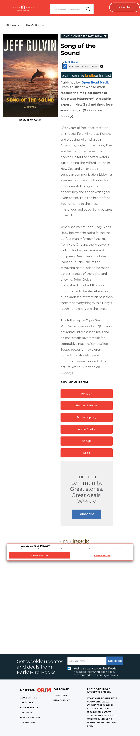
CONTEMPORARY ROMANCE (90, 36)
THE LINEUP (26, 713)
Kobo (86, 453)
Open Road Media (95, 82)
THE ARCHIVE (26, 703)
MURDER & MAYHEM (30, 717)
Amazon (86, 393)
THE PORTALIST (28, 722)
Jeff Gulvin (72, 62)
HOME (65, 36)
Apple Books (86, 429)
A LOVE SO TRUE (28, 698)
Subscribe (124, 7)
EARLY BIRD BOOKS (30, 708)
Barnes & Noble (86, 405)
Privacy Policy (61, 700)
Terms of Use (60, 695)
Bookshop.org (86, 417)
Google (87, 441)
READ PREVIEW (30, 120)
